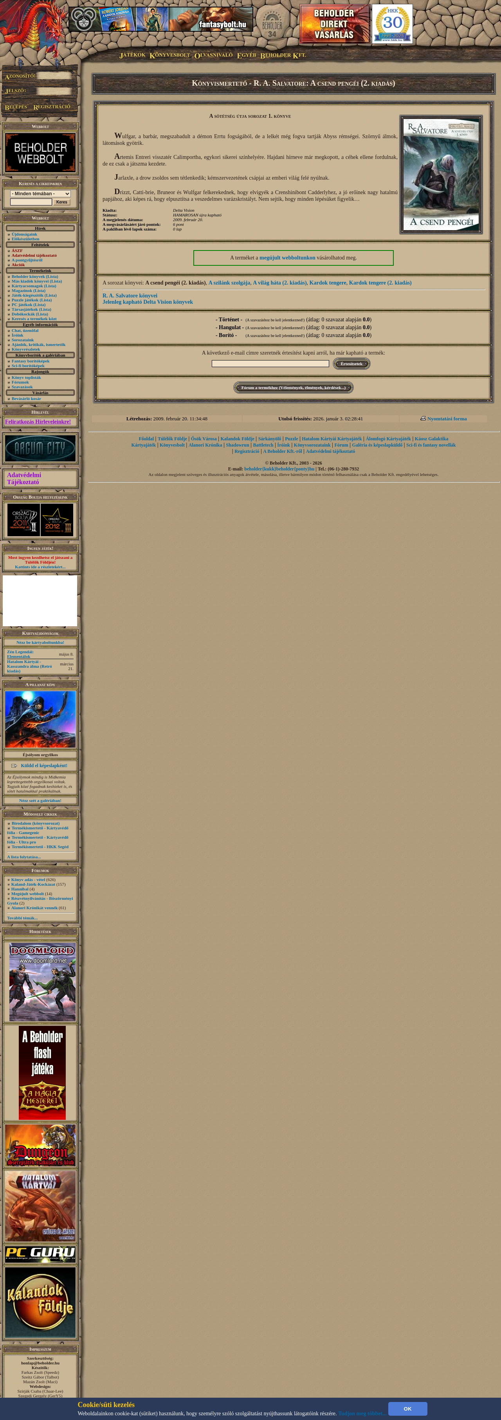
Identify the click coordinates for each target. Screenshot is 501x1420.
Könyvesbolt (172, 445)
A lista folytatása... (24, 856)
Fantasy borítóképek (31, 361)
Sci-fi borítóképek (28, 365)
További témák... (22, 917)
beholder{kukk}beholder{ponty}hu (279, 469)
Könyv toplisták (26, 377)
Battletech (263, 445)
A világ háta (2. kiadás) (279, 283)
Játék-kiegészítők (27, 295)
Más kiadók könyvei (30, 281)
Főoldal (146, 438)
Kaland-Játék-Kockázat (33, 884)
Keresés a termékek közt (34, 318)
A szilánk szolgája (229, 283)
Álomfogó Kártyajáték (388, 438)
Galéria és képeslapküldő (377, 445)
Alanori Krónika (205, 445)
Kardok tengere (328, 283)
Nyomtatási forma (447, 419)
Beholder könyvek (28, 276)
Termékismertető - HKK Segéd (40, 846)
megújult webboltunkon (287, 258)
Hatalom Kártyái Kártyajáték (332, 438)
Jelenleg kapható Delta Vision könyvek (148, 302)
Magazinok (22, 290)
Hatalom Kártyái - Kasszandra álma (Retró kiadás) (29, 666)
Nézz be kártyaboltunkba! (40, 642)
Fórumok (20, 382)
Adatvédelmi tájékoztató (330, 451)
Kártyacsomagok (27, 285)
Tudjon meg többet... (362, 1413)
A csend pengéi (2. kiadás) (175, 283)
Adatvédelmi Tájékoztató (24, 478)
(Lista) (52, 276)
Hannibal (20, 889)
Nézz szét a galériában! (40, 800)
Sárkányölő (269, 438)
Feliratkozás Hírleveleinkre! (38, 422)
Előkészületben (26, 238)
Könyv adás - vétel (28, 879)
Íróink (17, 335)
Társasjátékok (25, 309)
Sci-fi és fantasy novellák (431, 445)
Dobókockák (23, 314)
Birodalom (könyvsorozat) (36, 823)
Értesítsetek (352, 363)
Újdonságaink (24, 234)
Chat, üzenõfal (25, 330)
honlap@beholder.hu (40, 1363)
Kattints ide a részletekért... (40, 566)
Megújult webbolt (27, 893)
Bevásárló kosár (26, 398)
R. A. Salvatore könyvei (130, 296)
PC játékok (22, 304)
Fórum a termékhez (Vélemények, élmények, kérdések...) (293, 387)
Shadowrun (237, 445)
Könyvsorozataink (312, 445)
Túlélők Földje (172, 438)
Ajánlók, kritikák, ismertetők (39, 344)
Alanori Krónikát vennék (34, 907)
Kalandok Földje (237, 438)
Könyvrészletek (26, 349)
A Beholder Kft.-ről (282, 451)
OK (408, 1409)
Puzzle (291, 438)
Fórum (341, 445)
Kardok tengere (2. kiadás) (380, 283)
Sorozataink (23, 339)
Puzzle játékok (25, 299)
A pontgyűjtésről (27, 260)
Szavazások (22, 386)
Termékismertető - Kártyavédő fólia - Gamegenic (37, 830)
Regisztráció (246, 451)
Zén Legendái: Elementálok (20, 654)
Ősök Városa (204, 438)
